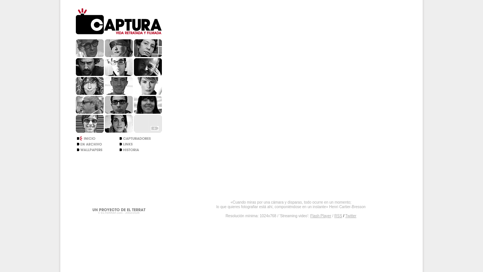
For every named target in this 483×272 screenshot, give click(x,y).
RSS (338, 216)
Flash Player (320, 216)
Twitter (350, 216)
